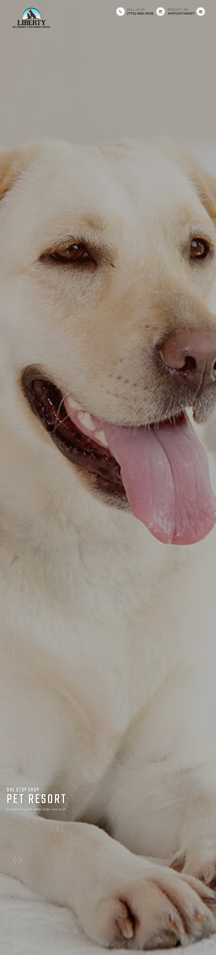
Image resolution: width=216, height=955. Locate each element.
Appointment (181, 12)
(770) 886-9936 (140, 12)
